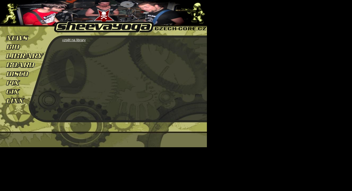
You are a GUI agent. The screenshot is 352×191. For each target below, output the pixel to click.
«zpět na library (74, 40)
